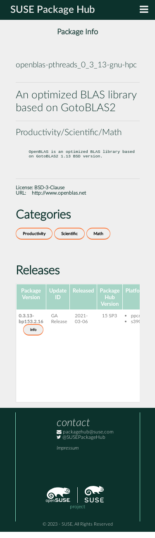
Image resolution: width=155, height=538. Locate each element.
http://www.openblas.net (59, 199)
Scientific (69, 240)
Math (98, 240)
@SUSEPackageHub (81, 443)
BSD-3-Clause (49, 194)
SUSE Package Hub (52, 10)
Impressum (68, 454)
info (33, 336)
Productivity (34, 240)
